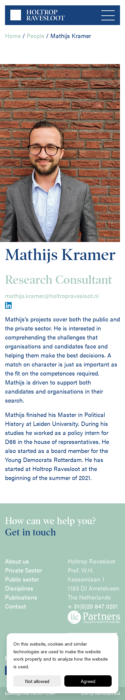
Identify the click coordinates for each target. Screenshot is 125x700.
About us (17, 561)
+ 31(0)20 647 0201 (93, 606)
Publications (21, 597)
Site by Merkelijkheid (100, 693)
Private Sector (23, 570)
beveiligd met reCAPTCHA (30, 693)
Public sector (22, 579)
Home (13, 35)
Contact (15, 606)
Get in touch (30, 532)
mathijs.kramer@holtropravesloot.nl (52, 295)
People (35, 35)
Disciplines (19, 588)
